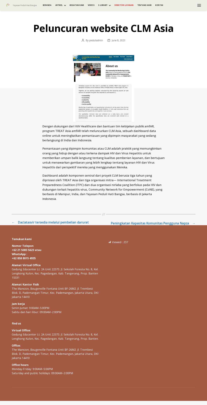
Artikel (59, 5)
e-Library (103, 5)
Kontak (159, 5)
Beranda (47, 5)
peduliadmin (96, 40)
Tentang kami (144, 5)
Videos (91, 5)
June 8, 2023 (119, 40)
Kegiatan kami (77, 5)
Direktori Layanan (124, 5)
